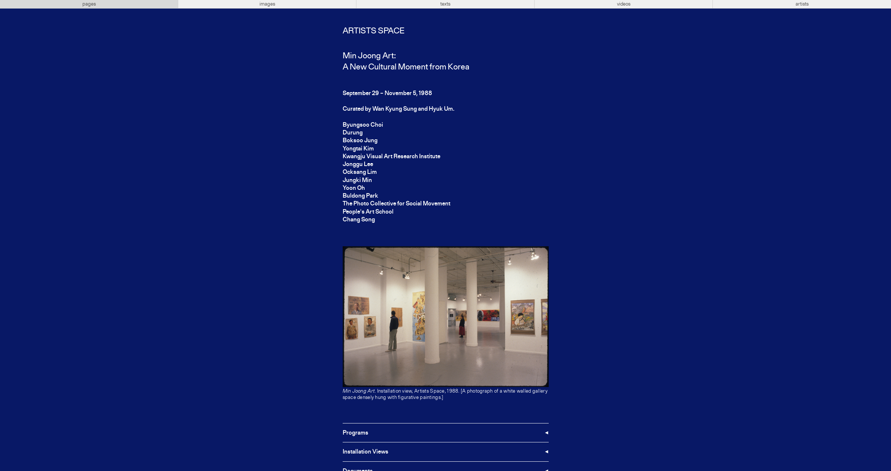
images (267, 4)
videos (623, 4)
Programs (355, 433)
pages (89, 4)
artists (802, 4)
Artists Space (373, 31)
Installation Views (365, 452)
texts (445, 4)
